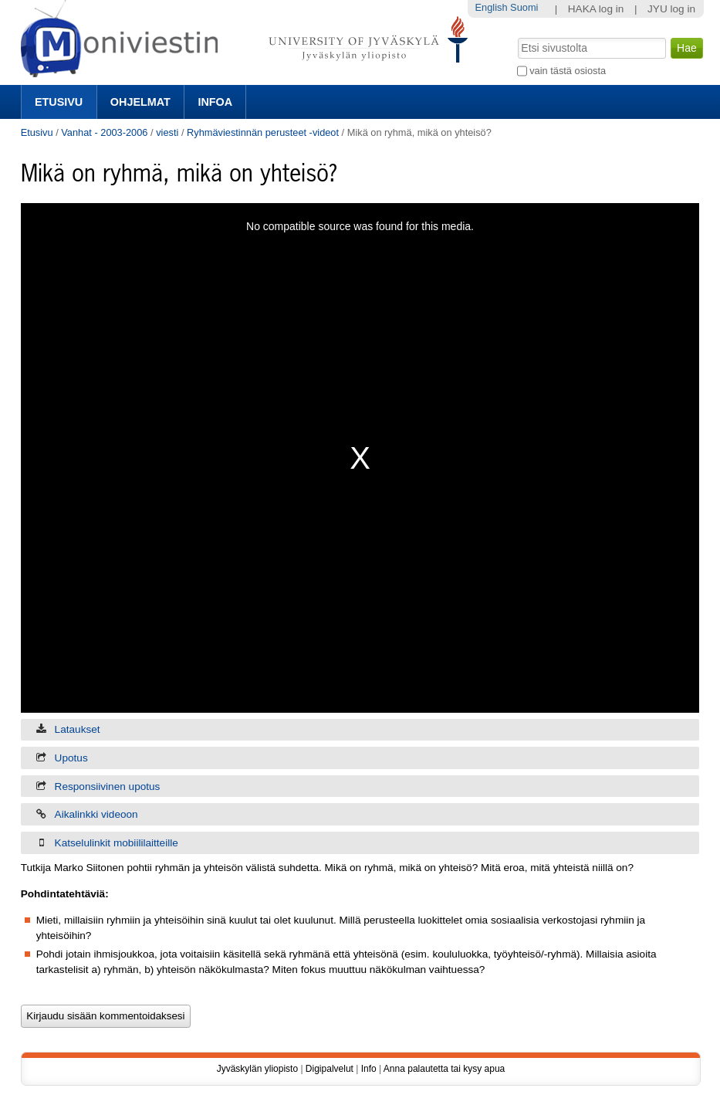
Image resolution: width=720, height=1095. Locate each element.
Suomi (524, 7)
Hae (515, 36)
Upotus (71, 758)
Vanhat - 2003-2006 (104, 132)
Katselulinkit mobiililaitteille (116, 843)
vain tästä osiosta (567, 70)
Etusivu (59, 102)
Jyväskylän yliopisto (257, 1068)
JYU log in (671, 9)
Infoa (215, 102)
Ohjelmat (140, 102)
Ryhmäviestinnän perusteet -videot (263, 132)
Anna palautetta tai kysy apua (444, 1068)
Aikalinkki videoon (96, 814)
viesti (167, 132)
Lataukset (77, 729)
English (491, 7)
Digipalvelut (329, 1068)
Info (369, 1068)
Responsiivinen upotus (108, 786)
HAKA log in (596, 9)
